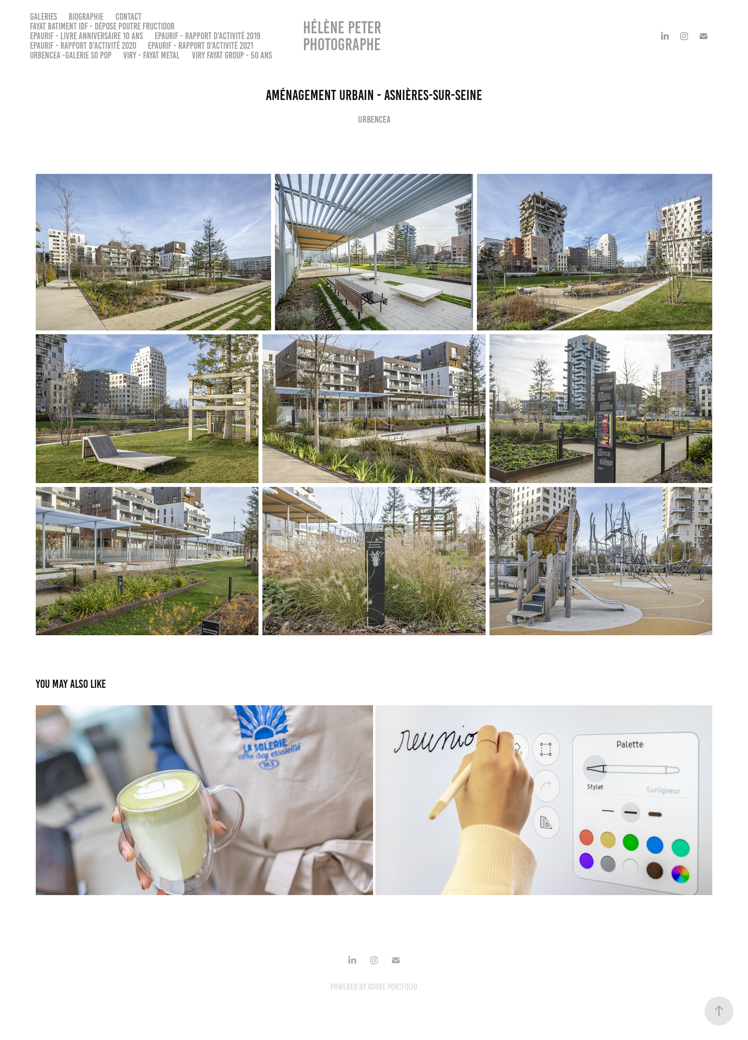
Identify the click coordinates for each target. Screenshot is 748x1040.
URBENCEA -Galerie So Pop (71, 55)
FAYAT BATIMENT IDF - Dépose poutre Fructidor (102, 26)
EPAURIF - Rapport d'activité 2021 (200, 46)
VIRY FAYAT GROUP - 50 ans (232, 55)
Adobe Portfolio (392, 987)
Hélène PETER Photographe (344, 36)
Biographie (86, 17)
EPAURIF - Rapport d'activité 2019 (207, 36)
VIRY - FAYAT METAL (151, 55)
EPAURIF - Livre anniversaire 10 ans (86, 36)
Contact (128, 17)
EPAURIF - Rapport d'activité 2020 (83, 46)
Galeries (43, 17)
